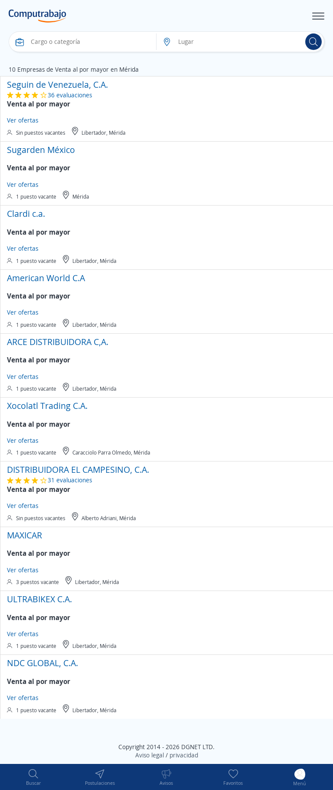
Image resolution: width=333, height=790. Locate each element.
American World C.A (46, 278)
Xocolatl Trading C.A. (47, 406)
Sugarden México (41, 150)
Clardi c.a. (26, 213)
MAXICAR (24, 535)
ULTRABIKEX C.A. (39, 599)
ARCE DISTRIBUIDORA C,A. (57, 342)
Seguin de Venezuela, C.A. (57, 84)
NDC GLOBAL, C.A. (42, 663)
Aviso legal (149, 755)
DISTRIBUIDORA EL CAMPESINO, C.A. (78, 469)
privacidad (184, 755)
